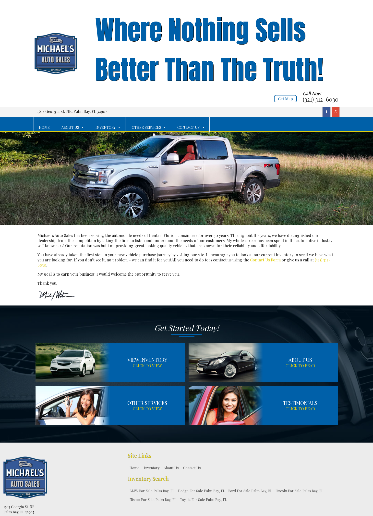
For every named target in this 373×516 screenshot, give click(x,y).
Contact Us (192, 467)
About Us (171, 467)
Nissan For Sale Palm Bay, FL (153, 499)
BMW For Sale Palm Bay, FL (152, 490)
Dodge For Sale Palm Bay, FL (201, 490)
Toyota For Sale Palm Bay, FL (203, 499)
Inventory (151, 467)
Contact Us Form (265, 259)
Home (134, 467)
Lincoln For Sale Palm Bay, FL (299, 490)
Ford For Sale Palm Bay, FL (250, 490)
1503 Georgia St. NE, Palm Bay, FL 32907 (72, 111)
